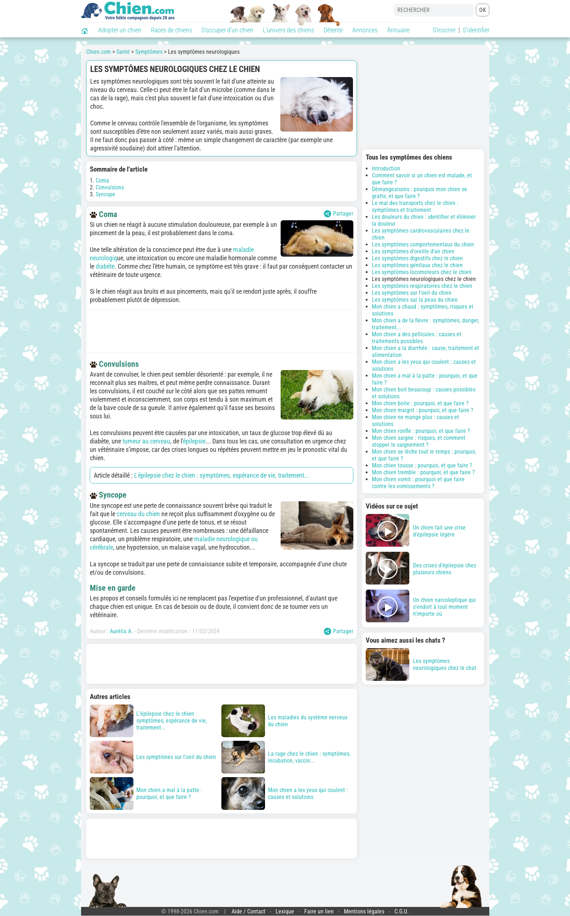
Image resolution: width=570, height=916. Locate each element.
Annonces (365, 30)
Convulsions (110, 187)
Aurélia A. (121, 631)
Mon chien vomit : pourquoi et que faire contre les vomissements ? (418, 483)
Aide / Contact (248, 911)
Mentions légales (364, 911)
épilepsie (194, 441)
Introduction (386, 168)
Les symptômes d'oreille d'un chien (413, 251)
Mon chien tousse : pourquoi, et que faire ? (422, 465)
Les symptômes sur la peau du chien (415, 299)
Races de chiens (171, 30)
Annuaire (398, 30)
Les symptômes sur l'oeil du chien (411, 292)
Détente (333, 30)
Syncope (105, 194)
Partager (338, 213)
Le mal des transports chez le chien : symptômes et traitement (415, 206)
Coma (102, 180)
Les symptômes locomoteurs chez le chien (421, 272)
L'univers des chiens (288, 30)
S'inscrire (444, 30)
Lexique (285, 911)
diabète (105, 266)
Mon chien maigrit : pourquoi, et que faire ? (422, 410)
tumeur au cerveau (146, 441)
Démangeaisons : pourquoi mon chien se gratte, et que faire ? (419, 193)
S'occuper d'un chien (227, 30)
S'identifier (476, 30)
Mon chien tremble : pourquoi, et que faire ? (423, 472)
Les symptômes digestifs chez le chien (417, 258)
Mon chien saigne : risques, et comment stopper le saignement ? (418, 441)
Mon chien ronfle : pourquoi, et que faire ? (421, 430)
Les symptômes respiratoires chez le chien (422, 285)
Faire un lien (319, 911)
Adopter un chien (119, 30)
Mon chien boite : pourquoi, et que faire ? (420, 403)
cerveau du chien (138, 514)
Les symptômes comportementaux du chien (423, 244)
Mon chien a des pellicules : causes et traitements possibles (416, 338)
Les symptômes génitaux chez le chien (417, 265)
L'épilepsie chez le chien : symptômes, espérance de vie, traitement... (222, 475)
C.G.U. (401, 911)
